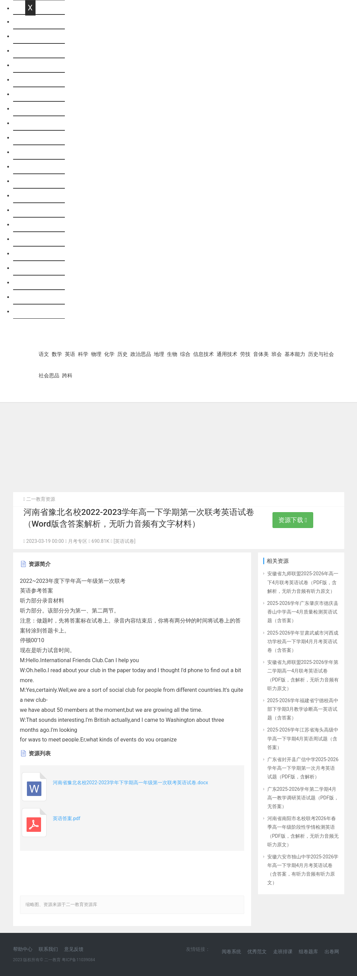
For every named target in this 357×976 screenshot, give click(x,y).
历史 (30, 123)
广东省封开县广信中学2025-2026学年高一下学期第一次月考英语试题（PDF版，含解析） (303, 768)
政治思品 (36, 138)
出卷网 (332, 951)
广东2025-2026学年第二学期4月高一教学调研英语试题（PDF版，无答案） (303, 797)
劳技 (30, 224)
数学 (30, 51)
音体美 (33, 239)
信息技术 (36, 195)
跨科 (30, 311)
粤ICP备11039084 (78, 959)
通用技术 (36, 210)
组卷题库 (308, 951)
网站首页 (36, 22)
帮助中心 (22, 949)
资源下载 (292, 520)
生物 (30, 166)
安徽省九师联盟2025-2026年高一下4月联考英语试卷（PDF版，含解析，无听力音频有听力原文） (303, 582)
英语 (30, 65)
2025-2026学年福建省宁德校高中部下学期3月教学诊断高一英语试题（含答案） (303, 709)
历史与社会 (39, 282)
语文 (30, 36)
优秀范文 (257, 951)
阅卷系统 (231, 951)
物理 (30, 94)
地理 (30, 152)
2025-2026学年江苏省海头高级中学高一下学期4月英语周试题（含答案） (303, 738)
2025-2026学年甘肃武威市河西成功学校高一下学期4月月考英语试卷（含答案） (303, 641)
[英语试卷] (124, 541)
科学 (30, 80)
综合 (30, 181)
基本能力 (36, 268)
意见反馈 (73, 949)
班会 (30, 253)
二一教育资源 (40, 499)
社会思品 (36, 297)
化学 (30, 109)
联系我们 (48, 949)
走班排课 (282, 951)
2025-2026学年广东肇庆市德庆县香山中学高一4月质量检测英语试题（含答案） (303, 611)
